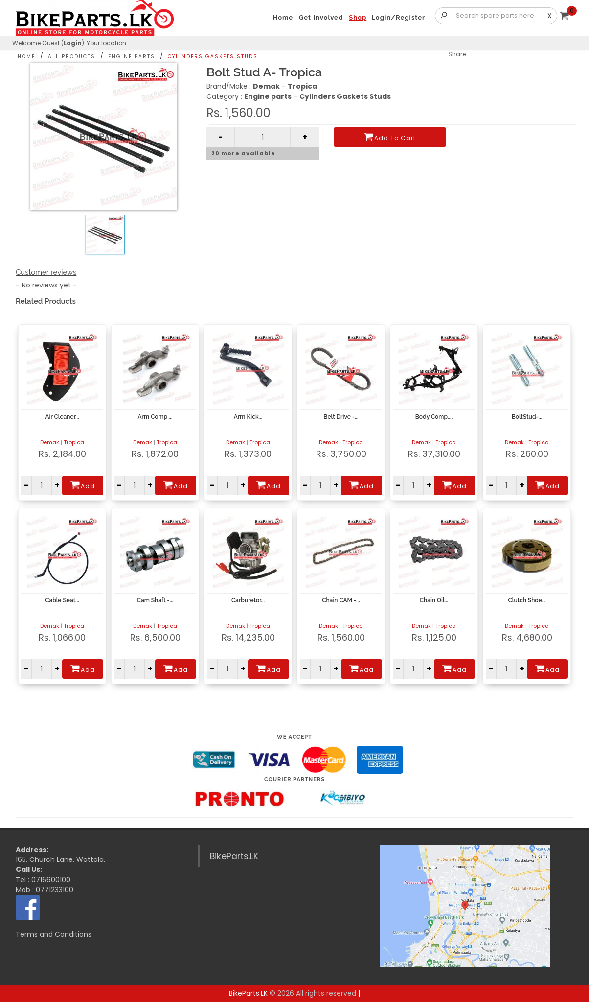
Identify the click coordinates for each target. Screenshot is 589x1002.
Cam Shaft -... (155, 600)
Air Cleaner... (62, 416)
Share (457, 54)
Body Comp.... (434, 416)
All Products (71, 56)
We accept (294, 737)
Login (73, 43)
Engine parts (131, 56)
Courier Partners (294, 779)
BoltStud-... (527, 416)
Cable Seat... (62, 600)
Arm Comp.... (155, 416)
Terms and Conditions (53, 934)
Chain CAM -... (341, 600)
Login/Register (398, 17)
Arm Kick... (248, 416)
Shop (357, 17)
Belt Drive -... (340, 416)
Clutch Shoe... (527, 600)
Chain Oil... (434, 600)
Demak (49, 442)
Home (26, 56)
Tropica (74, 442)
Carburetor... (248, 600)
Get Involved (321, 17)
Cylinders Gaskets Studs (213, 56)
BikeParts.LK (234, 856)
